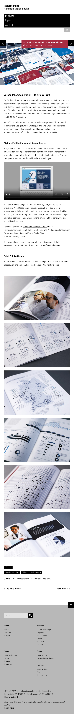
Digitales (40, 633)
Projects (9, 15)
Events (7, 661)
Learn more (9, 708)
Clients (40, 672)
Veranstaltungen (10, 655)
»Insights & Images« (13, 221)
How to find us (10, 697)
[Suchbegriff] (16, 615)
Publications (42, 675)
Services (7, 633)
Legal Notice (42, 655)
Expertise (8, 664)
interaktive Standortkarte (34, 227)
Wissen (7, 658)
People (7, 635)
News (6, 629)
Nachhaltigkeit (36, 572)
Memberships (42, 669)
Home (6, 625)
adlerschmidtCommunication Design (17, 7)
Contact (9, 25)
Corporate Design (44, 629)
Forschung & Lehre (12, 572)
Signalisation (42, 635)
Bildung (24, 572)
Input (8, 20)
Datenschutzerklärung (45, 658)
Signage (40, 644)
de (67, 30)
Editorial (40, 641)
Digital (8, 567)
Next (62, 589)
